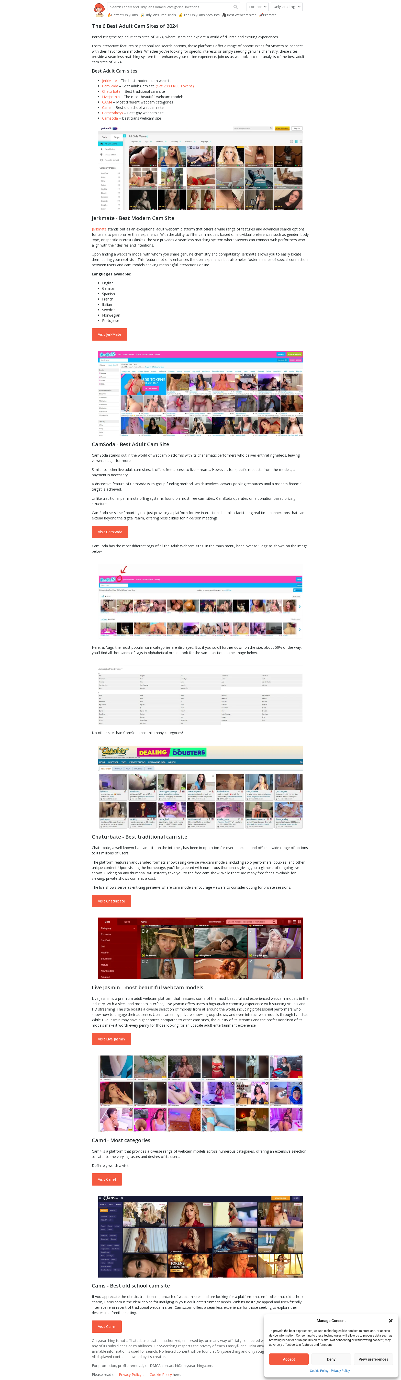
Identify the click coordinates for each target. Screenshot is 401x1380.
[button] (390, 1320)
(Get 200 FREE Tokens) (175, 86)
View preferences (373, 1359)
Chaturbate (111, 91)
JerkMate (109, 80)
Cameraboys (112, 112)
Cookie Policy (319, 1371)
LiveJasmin (111, 96)
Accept (289, 1359)
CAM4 (107, 102)
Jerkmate (99, 229)
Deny (331, 1359)
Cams (107, 107)
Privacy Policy (340, 1371)
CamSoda (110, 86)
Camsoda (110, 118)
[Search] (235, 7)
